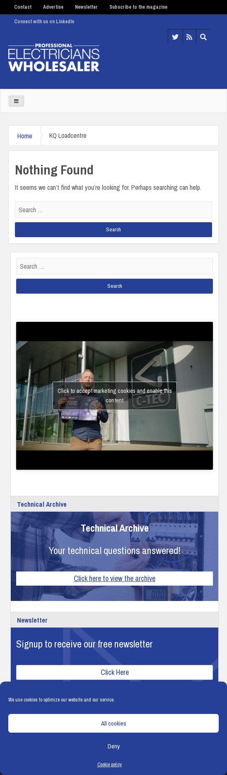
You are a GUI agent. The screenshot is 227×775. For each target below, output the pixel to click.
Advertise (53, 7)
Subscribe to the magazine (138, 7)
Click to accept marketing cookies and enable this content (115, 395)
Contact (22, 7)
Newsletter (86, 7)
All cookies (113, 723)
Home (24, 135)
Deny (114, 746)
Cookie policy (109, 764)
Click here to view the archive (114, 578)
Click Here (115, 672)
